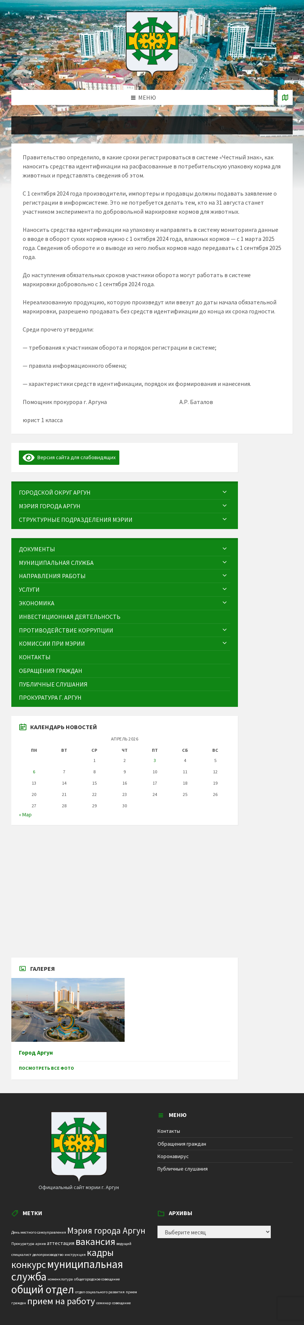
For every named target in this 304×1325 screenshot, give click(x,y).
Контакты (168, 1131)
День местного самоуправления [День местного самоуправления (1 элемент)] (38, 1232)
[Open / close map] (285, 97)
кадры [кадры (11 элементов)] (100, 1252)
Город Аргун (36, 1052)
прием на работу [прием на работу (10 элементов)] (61, 1301)
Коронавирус (173, 1156)
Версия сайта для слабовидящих (69, 457)
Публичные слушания (182, 1168)
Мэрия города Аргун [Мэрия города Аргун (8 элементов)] (106, 1230)
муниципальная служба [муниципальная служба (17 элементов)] (67, 1270)
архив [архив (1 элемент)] (40, 1243)
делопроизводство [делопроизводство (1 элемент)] (47, 1254)
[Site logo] (152, 75)
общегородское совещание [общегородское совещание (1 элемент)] (97, 1279)
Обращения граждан (181, 1143)
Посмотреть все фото (46, 1068)
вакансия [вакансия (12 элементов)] (95, 1241)
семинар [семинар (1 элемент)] (103, 1302)
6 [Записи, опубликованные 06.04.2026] (34, 771)
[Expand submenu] (224, 492)
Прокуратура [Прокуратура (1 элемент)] (22, 1243)
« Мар (25, 814)
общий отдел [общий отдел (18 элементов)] (42, 1289)
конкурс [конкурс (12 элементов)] (28, 1264)
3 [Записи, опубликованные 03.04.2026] (155, 760)
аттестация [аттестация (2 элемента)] (60, 1243)
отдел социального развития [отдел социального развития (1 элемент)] (100, 1292)
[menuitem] (124, 492)
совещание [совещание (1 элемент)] (121, 1302)
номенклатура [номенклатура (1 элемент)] (60, 1279)
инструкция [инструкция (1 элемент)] (75, 1254)
